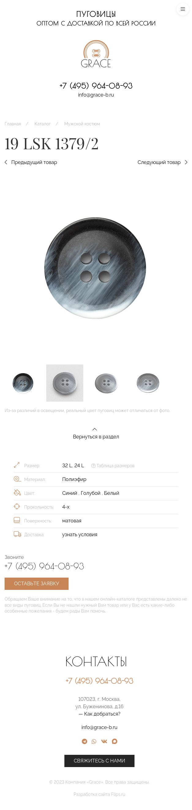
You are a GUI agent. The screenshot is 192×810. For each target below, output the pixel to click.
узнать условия (79, 534)
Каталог (43, 123)
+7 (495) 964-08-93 (96, 86)
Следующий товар (162, 162)
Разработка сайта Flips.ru (145, 794)
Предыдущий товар (31, 162)
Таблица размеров (112, 465)
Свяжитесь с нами (145, 761)
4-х (66, 507)
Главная (13, 123)
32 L (67, 465)
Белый (111, 493)
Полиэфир (74, 479)
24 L (79, 465)
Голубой (91, 493)
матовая (71, 521)
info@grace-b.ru (96, 95)
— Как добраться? (146, 714)
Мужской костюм (82, 123)
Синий (70, 493)
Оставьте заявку (36, 583)
